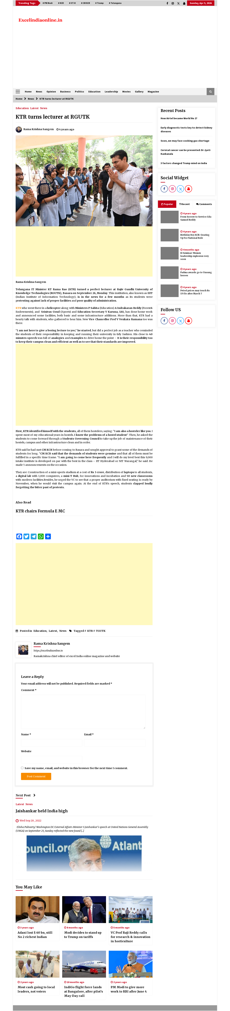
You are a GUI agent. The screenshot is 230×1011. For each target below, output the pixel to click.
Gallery (139, 91)
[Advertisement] (115, 61)
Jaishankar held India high (42, 811)
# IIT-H (72, 3)
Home (28, 91)
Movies (126, 91)
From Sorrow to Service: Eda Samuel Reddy (195, 218)
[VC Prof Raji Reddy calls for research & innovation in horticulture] (131, 909)
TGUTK (100, 630)
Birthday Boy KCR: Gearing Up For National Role (194, 236)
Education (94, 91)
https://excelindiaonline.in (48, 650)
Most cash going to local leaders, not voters (36, 989)
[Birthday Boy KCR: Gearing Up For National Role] (170, 235)
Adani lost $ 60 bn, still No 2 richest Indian (35, 935)
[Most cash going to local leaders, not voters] (37, 964)
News (39, 91)
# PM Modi (48, 3)
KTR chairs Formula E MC (40, 511)
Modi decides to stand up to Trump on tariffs (83, 935)
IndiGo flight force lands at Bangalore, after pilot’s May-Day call (83, 991)
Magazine (153, 91)
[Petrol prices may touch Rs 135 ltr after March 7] (170, 290)
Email (89, 734)
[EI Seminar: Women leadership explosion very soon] (170, 253)
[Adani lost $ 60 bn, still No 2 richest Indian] (37, 909)
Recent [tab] (185, 204)
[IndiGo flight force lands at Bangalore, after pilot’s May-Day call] (84, 964)
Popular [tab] (167, 204)
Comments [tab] (204, 204)
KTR (90, 630)
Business (65, 91)
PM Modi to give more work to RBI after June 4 (129, 989)
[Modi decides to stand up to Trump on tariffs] (84, 909)
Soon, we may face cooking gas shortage (185, 140)
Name (26, 734)
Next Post (26, 795)
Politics (79, 91)
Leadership (111, 91)
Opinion (51, 91)
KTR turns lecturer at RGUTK (53, 117)
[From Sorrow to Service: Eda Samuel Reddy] (170, 217)
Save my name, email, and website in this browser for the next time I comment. (76, 768)
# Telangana (115, 3)
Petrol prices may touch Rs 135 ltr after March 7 (195, 292)
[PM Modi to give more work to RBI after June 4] (131, 964)
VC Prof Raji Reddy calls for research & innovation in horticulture (130, 937)
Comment (28, 690)
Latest (34, 108)
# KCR (61, 3)
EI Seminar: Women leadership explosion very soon (194, 256)
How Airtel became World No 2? (179, 118)
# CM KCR (85, 3)
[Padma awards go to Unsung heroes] (170, 272)
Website (26, 751)
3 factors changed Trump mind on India (184, 163)
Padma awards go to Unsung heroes (196, 274)
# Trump (99, 3)
